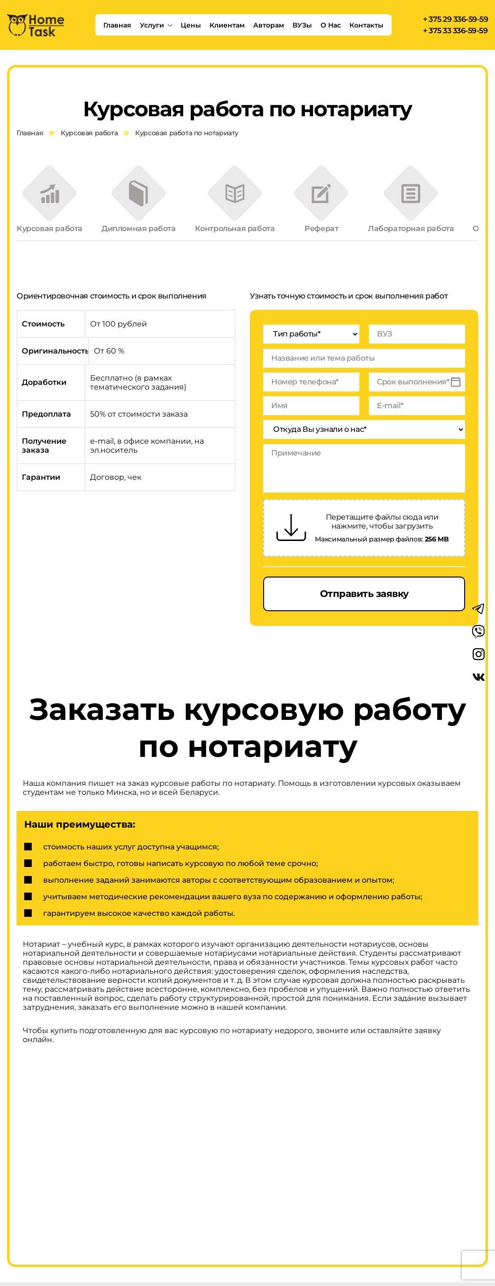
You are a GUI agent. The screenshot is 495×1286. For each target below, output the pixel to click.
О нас (331, 25)
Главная (117, 25)
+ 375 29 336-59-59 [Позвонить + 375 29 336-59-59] (455, 19)
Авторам (268, 25)
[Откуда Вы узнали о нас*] (364, 431)
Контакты (366, 25)
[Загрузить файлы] (291, 529)
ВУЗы (302, 25)
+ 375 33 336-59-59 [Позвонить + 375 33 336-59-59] (455, 31)
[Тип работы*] (311, 336)
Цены (191, 25)
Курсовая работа (89, 133)
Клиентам (227, 25)
